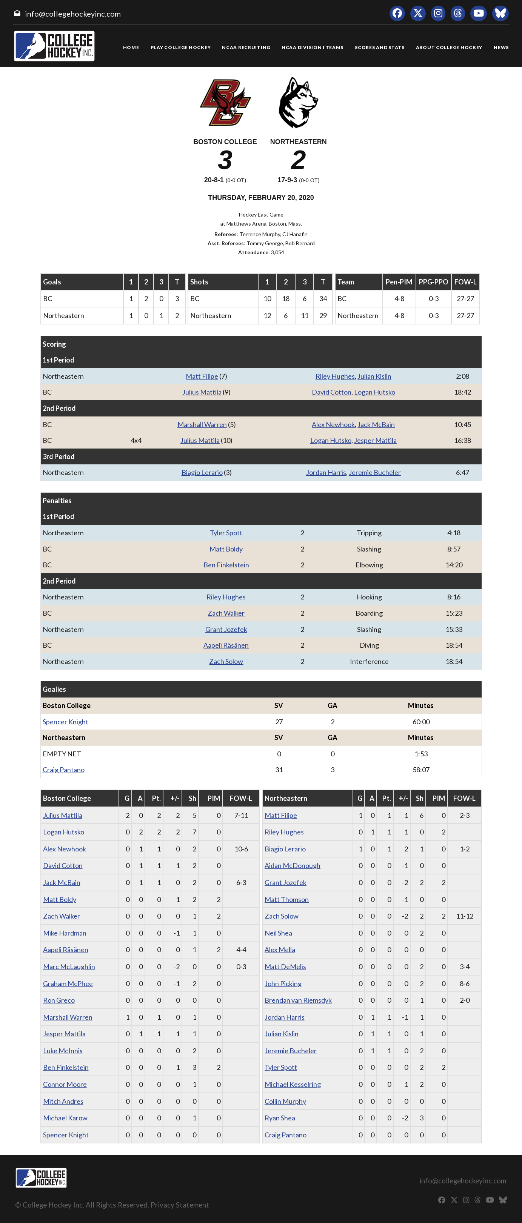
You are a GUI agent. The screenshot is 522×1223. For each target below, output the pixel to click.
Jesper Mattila (375, 440)
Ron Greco (59, 1000)
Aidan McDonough (292, 865)
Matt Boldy (226, 549)
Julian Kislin (374, 376)
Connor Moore (65, 1084)
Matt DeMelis (285, 966)
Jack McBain (376, 424)
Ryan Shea (280, 1118)
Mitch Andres (63, 1101)
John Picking (283, 983)
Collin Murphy (285, 1101)
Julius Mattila (202, 392)
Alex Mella (280, 949)
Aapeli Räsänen (226, 645)
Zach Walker (226, 613)
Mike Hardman (64, 933)
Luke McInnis (63, 1050)
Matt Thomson (287, 899)
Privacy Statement (180, 1204)
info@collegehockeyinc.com (73, 13)
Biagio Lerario (202, 472)
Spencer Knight (65, 722)
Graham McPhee (68, 983)
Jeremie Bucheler (375, 472)
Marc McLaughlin (69, 966)
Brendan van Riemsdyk (298, 1000)
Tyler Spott (226, 533)
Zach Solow (226, 661)
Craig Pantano (64, 769)
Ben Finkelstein (226, 565)
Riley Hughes (335, 376)
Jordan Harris (326, 472)
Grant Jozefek (226, 629)
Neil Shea (278, 933)
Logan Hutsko (374, 392)
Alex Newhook (333, 424)
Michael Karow (65, 1118)
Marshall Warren (202, 424)
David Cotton (331, 392)
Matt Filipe (202, 376)
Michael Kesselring (293, 1084)
